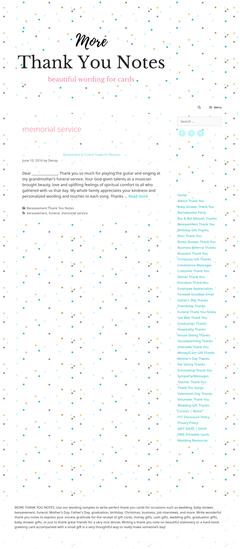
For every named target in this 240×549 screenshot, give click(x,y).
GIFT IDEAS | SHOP (192, 428)
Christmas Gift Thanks (194, 259)
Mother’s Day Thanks (194, 358)
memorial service (74, 213)
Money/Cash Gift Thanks (196, 352)
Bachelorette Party (192, 212)
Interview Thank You (193, 347)
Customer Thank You (193, 271)
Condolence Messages (195, 265)
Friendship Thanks (191, 306)
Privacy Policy (188, 423)
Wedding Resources (193, 440)
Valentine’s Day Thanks (195, 393)
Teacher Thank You (192, 382)
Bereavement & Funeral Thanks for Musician (92, 154)
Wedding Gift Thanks (193, 405)
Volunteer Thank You (193, 399)
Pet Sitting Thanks (191, 364)
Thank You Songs (191, 387)
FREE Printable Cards (193, 434)
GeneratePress (150, 543)
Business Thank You (193, 253)
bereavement (37, 213)
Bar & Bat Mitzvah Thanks (197, 218)
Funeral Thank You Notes (197, 312)
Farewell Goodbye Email (196, 294)
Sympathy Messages (193, 376)
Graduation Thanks (192, 323)
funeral (54, 213)
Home (182, 195)
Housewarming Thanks (195, 341)
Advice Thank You (191, 201)
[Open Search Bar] (199, 107)
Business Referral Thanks (197, 247)
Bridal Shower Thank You (197, 242)
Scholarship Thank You (195, 370)
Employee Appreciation (195, 288)
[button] (215, 107)
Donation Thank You (193, 282)
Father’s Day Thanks (193, 300)
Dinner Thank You (191, 277)
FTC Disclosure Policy (193, 417)
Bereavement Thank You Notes (50, 208)
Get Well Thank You (192, 317)
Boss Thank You (189, 236)
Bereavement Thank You (196, 224)
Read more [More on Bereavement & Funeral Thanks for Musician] (138, 196)
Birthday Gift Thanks (193, 230)
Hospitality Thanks (192, 329)
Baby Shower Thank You (196, 207)
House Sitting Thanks (194, 335)
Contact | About (190, 411)
